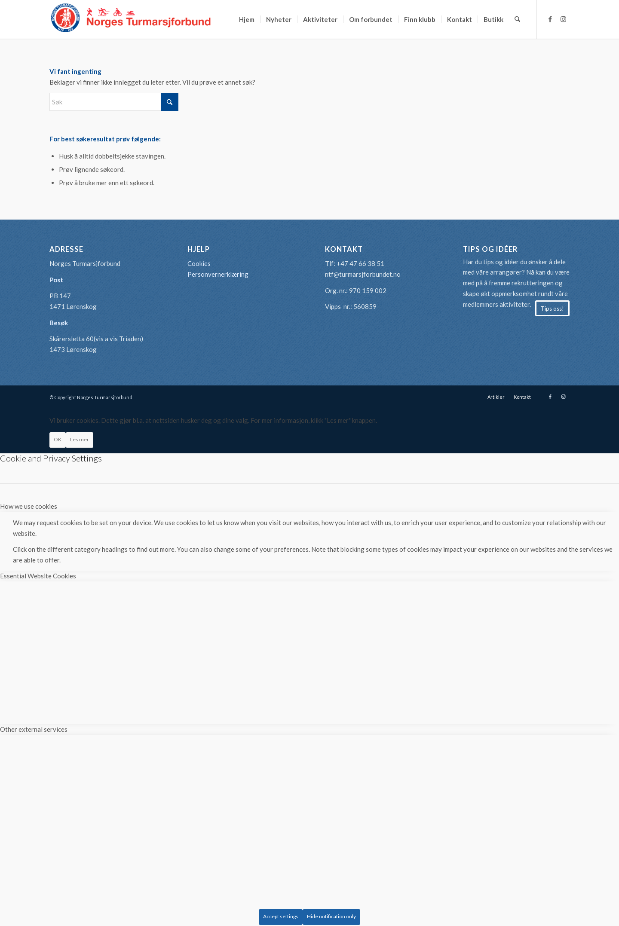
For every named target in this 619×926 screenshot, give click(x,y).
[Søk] (517, 19)
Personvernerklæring (217, 274)
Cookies (199, 263)
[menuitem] (246, 19)
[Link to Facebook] (550, 18)
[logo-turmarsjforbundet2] (131, 19)
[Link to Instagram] (563, 18)
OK (57, 439)
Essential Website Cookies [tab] (38, 576)
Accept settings (280, 916)
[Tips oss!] (552, 308)
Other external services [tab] (33, 729)
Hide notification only (331, 916)
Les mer (79, 439)
